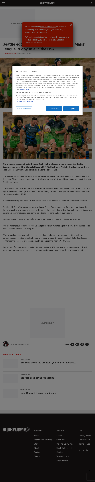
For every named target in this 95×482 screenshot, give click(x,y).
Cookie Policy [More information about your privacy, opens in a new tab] (24, 89)
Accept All (71, 109)
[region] (47, 90)
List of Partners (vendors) (24, 101)
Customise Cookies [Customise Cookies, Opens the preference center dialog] (24, 109)
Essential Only (54, 109)
